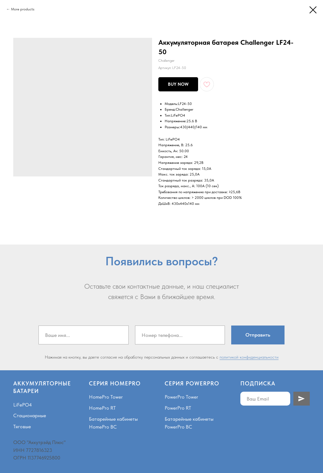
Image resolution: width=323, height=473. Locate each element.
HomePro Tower (106, 397)
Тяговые (22, 427)
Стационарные (29, 415)
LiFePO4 (22, 405)
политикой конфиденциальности (249, 357)
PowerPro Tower (181, 397)
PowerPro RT (178, 408)
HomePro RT (102, 408)
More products (22, 9)
